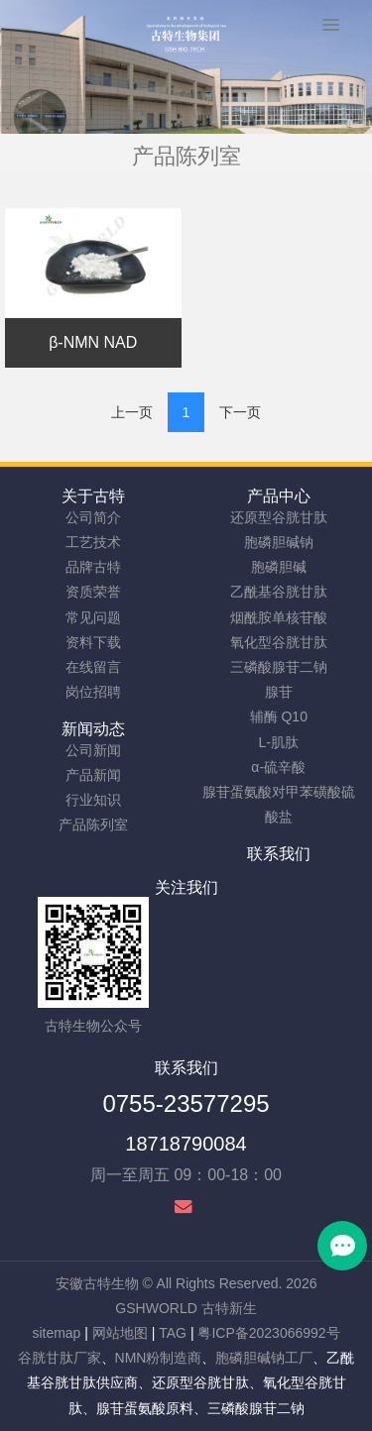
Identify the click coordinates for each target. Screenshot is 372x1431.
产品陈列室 (93, 824)
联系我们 (278, 853)
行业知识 (93, 800)
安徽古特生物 (97, 1283)
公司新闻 (93, 750)
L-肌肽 (279, 742)
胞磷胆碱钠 (278, 542)
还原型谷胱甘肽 (278, 517)
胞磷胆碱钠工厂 (263, 1358)
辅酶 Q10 (279, 716)
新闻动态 (93, 728)
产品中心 (278, 496)
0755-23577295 (185, 1103)
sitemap (56, 1333)
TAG (172, 1333)
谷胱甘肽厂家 (59, 1358)
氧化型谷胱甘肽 (278, 642)
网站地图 (120, 1333)
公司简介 (93, 517)
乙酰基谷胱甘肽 (278, 592)
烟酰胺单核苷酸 (278, 617)
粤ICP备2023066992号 (268, 1333)
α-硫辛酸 (278, 767)
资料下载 (93, 642)
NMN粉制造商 (158, 1358)
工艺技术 (93, 542)
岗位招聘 (93, 692)
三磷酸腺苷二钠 (278, 667)
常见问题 (93, 617)
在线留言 (93, 667)
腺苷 (279, 692)
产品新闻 (93, 775)
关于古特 (93, 496)
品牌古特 (93, 567)
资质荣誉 (93, 592)
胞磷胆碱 (279, 567)
